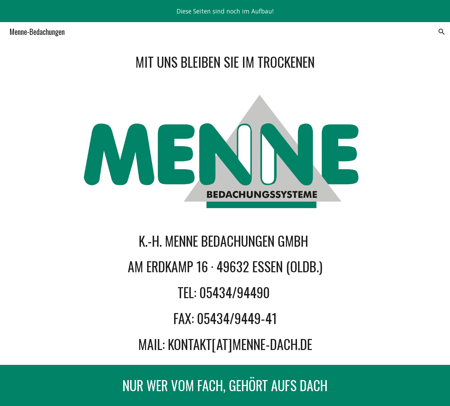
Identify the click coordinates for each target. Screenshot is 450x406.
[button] (441, 31)
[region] (225, 11)
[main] (225, 62)
